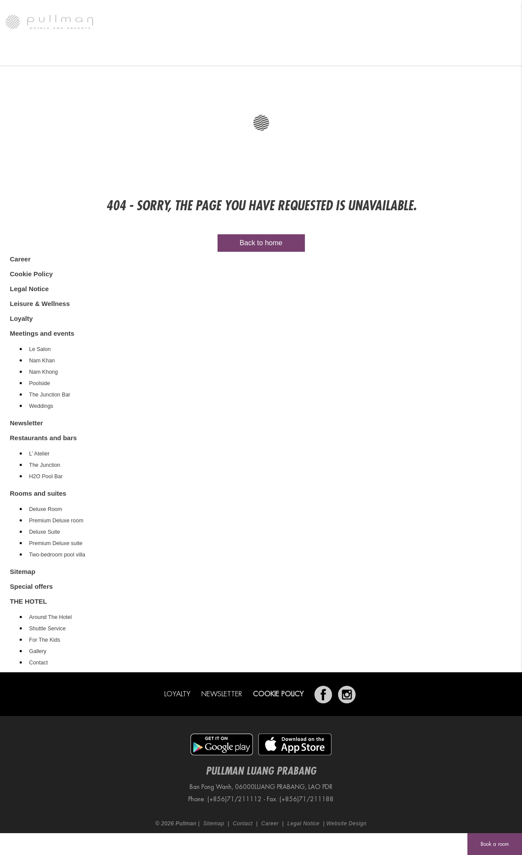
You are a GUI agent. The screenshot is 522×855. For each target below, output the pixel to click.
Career (20, 259)
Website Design (346, 823)
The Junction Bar (50, 395)
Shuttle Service (47, 629)
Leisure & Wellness (362, 54)
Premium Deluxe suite (56, 543)
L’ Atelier (39, 454)
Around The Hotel (50, 617)
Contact (38, 663)
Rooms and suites (84, 54)
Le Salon (40, 349)
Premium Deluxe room (56, 521)
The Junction (45, 465)
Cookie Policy (31, 274)
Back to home (261, 243)
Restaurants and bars (157, 54)
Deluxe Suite (44, 532)
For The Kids (44, 640)
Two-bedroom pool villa (57, 555)
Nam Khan (42, 361)
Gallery (38, 651)
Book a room (495, 844)
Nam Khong (43, 372)
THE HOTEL (28, 54)
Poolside (39, 383)
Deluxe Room (45, 509)
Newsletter (26, 423)
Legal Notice (29, 288)
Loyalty (21, 318)
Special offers (299, 54)
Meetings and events (233, 54)
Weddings (41, 406)
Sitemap (22, 571)
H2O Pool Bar (46, 476)
